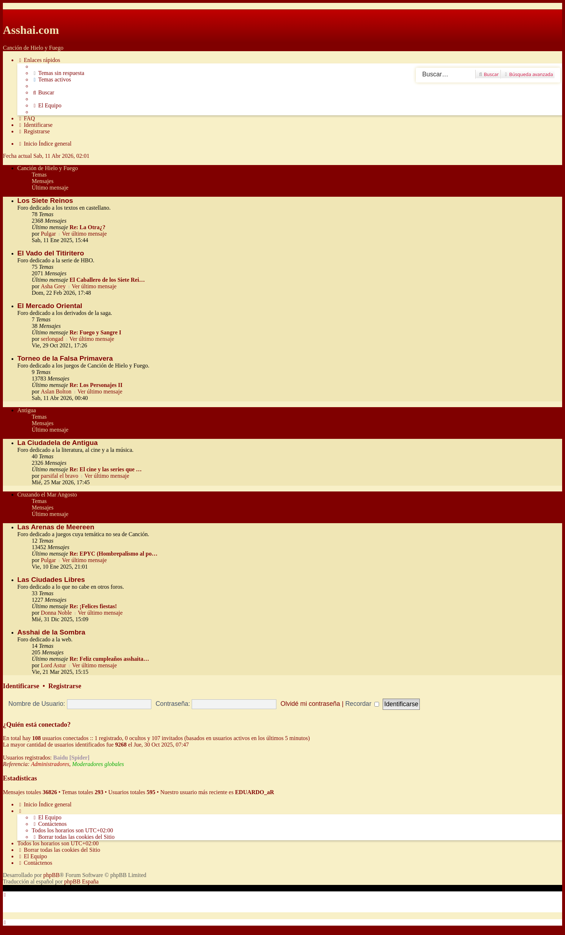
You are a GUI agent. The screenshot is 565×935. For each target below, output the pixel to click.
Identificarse (21, 686)
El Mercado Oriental (49, 306)
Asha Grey (53, 286)
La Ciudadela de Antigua (57, 442)
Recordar (362, 703)
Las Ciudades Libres (51, 579)
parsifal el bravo (59, 476)
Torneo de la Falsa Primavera (65, 358)
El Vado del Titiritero (50, 253)
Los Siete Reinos (45, 200)
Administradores (50, 764)
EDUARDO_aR (254, 792)
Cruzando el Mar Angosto (47, 494)
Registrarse (64, 686)
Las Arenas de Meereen (55, 527)
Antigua (26, 410)
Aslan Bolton (56, 391)
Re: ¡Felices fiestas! (93, 606)
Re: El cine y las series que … (106, 469)
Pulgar (48, 234)
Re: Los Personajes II (96, 385)
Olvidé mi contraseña (310, 703)
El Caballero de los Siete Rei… (107, 280)
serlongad (52, 339)
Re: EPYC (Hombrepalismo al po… (113, 554)
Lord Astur (53, 665)
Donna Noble (56, 613)
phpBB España (81, 881)
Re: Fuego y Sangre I (95, 332)
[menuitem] (58, 73)
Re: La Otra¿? (88, 227)
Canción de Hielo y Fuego (47, 168)
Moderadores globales (98, 764)
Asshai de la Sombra (51, 632)
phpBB (51, 875)
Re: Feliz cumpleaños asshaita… (109, 659)
